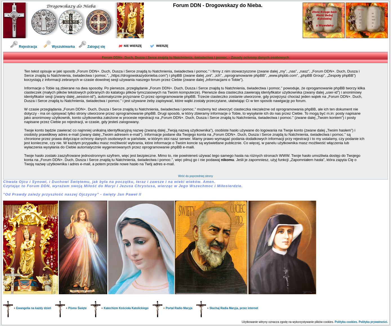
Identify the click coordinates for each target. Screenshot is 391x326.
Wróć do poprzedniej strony (195, 176)
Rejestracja (23, 47)
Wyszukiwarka (60, 47)
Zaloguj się (92, 47)
